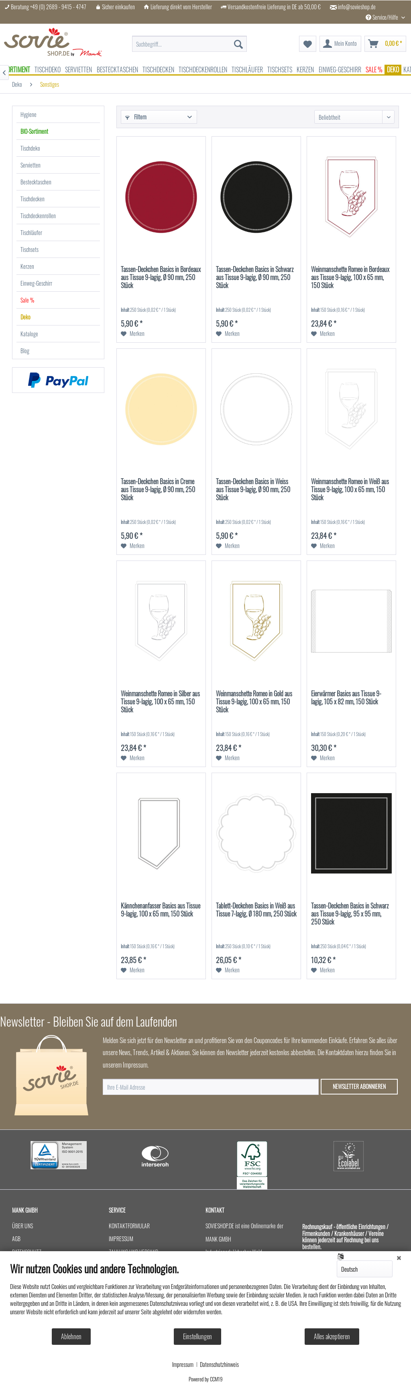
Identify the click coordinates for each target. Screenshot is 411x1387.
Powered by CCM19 (206, 1379)
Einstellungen (197, 1336)
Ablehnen (71, 1336)
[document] (205, 1294)
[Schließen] (399, 1257)
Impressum (182, 1364)
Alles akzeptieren (332, 1336)
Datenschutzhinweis (219, 1364)
